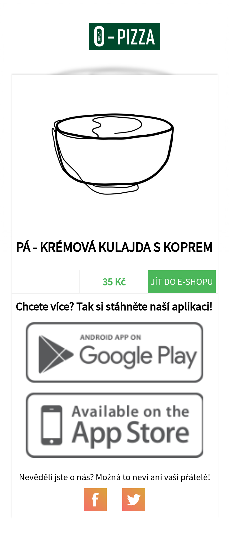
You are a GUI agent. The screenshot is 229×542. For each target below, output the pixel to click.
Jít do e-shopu (182, 281)
